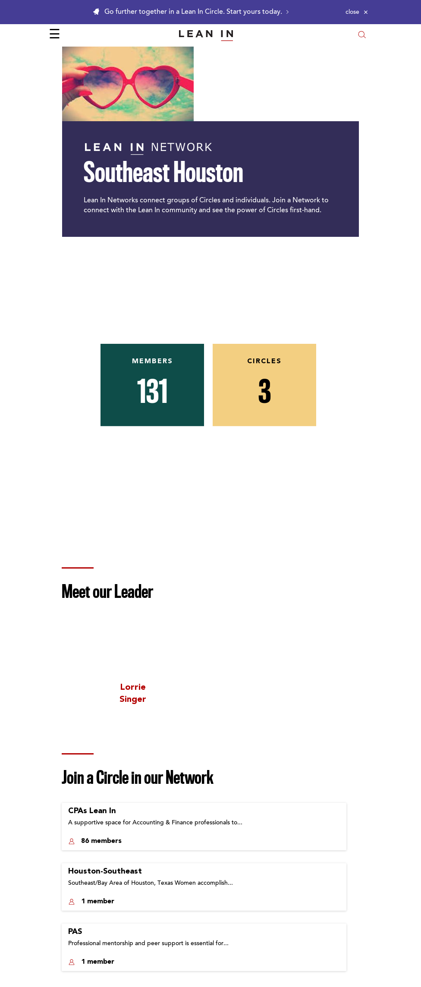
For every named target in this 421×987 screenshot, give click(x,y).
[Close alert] (356, 12)
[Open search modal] (362, 35)
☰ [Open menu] (54, 35)
